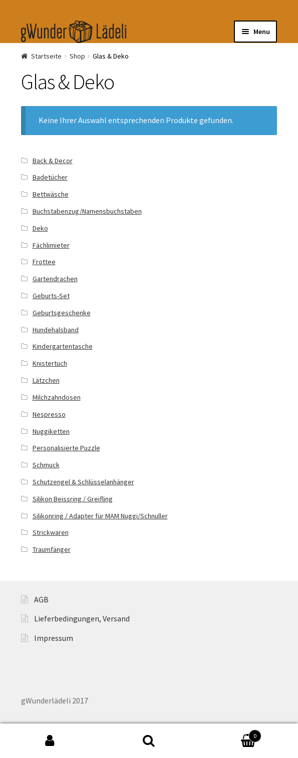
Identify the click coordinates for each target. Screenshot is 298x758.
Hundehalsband (56, 329)
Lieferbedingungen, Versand (82, 618)
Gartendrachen (55, 278)
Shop (77, 56)
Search (148, 741)
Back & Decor (53, 160)
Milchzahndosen (57, 397)
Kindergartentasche (63, 346)
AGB (41, 599)
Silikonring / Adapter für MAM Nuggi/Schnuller (100, 515)
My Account (49, 741)
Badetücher (50, 177)
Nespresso (49, 414)
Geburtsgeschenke (62, 312)
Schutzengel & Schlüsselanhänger (83, 481)
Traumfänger (52, 549)
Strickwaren (51, 532)
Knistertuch (50, 363)
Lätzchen (46, 380)
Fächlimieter (51, 245)
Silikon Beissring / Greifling (73, 498)
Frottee (44, 261)
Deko (40, 228)
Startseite (46, 56)
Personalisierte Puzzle (66, 447)
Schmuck (46, 464)
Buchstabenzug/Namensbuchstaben (87, 211)
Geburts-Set (51, 295)
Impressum (53, 638)
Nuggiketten (51, 431)
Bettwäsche (51, 194)
